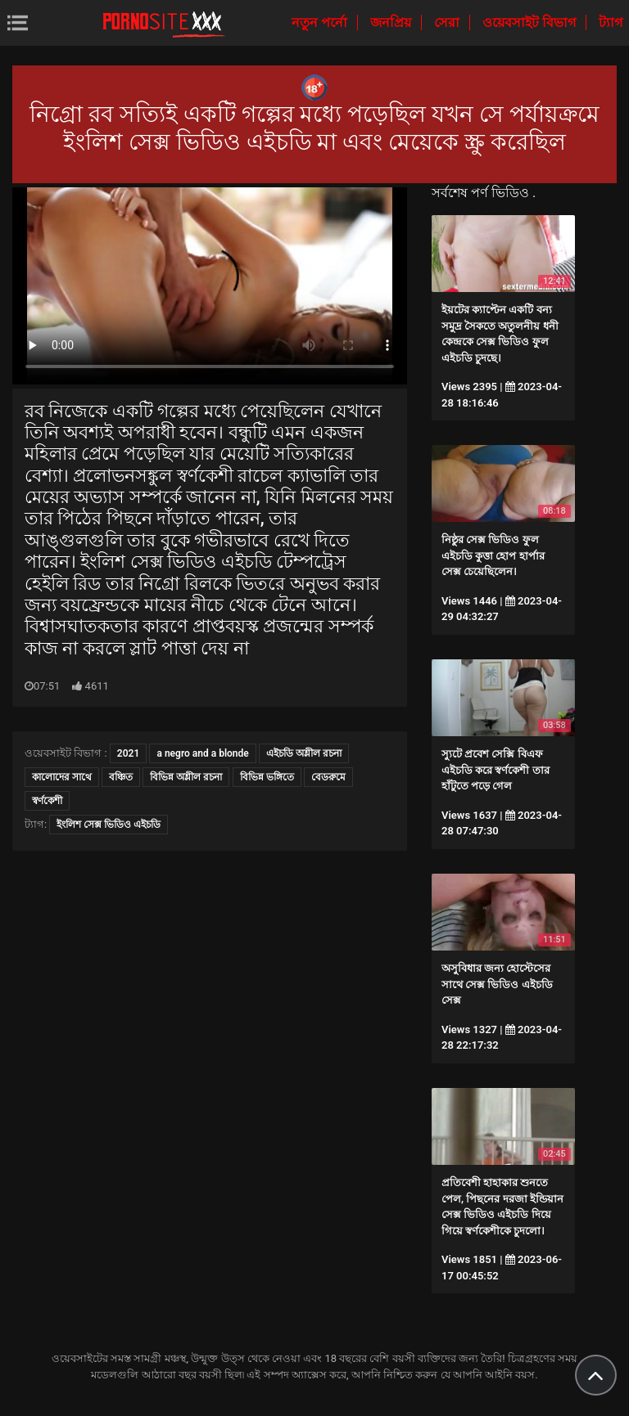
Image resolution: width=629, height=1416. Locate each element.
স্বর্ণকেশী (47, 801)
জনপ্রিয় (392, 22)
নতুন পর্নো (321, 22)
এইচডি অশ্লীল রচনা (304, 753)
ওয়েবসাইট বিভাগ (530, 22)
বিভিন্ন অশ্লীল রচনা (186, 777)
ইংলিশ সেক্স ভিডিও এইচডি (109, 824)
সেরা (448, 22)
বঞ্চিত (121, 777)
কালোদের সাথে (62, 777)
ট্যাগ (610, 22)
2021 (128, 753)
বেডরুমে (328, 777)
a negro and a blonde (202, 753)
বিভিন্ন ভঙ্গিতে (267, 777)
